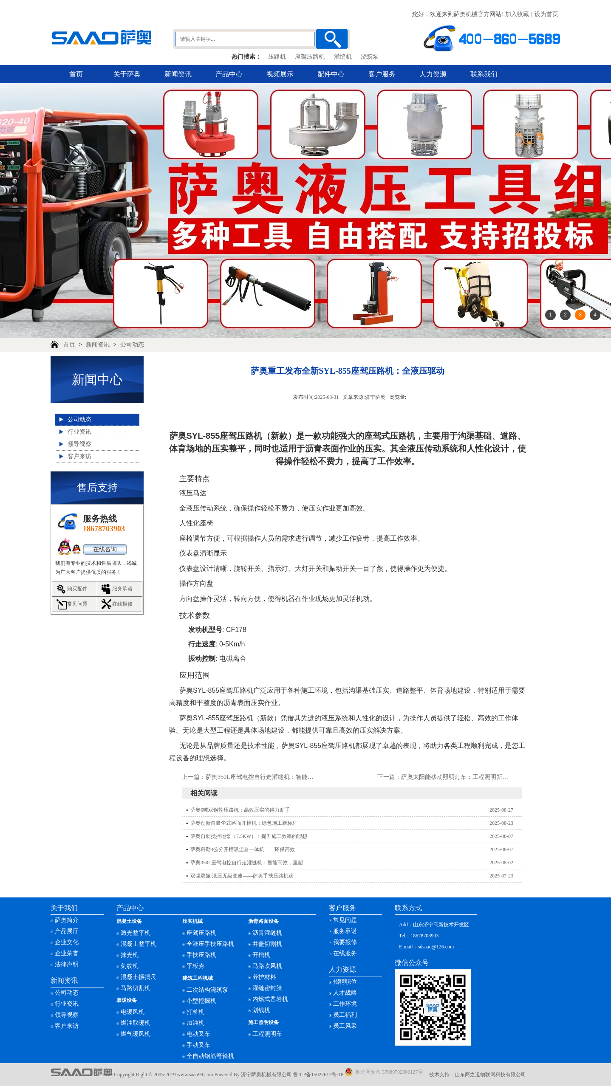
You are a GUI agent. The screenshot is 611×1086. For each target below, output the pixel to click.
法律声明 (67, 964)
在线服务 (345, 953)
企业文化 (67, 942)
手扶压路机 (201, 955)
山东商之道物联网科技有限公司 (490, 1075)
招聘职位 (345, 982)
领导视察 (79, 444)
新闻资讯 (178, 74)
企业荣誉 (67, 953)
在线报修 (122, 604)
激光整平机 (135, 933)
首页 (76, 74)
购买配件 (77, 589)
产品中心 (229, 74)
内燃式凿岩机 (270, 999)
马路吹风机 (267, 966)
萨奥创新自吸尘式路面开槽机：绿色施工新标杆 (243, 823)
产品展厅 (67, 931)
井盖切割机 (267, 944)
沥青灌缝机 (267, 933)
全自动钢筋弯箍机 (210, 1056)
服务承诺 (122, 589)
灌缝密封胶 (267, 988)
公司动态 (132, 344)
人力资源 (433, 74)
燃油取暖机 (135, 1023)
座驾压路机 (310, 57)
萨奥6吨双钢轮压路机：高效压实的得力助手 (240, 810)
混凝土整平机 (138, 944)
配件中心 (331, 74)
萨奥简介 (67, 920)
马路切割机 (135, 988)
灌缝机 (343, 57)
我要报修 (345, 942)
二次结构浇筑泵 (207, 990)
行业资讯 (79, 432)
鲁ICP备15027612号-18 (318, 1075)
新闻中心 (97, 379)
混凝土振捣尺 (138, 977)
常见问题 (77, 604)
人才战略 (345, 993)
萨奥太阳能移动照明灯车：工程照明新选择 (457, 777)
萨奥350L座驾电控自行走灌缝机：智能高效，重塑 (271, 777)
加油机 (195, 1023)
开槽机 (261, 955)
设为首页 (546, 14)
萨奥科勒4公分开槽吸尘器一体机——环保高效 (242, 849)
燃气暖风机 (135, 1034)
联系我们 (484, 74)
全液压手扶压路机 (210, 944)
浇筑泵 (370, 57)
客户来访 (79, 456)
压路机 (277, 57)
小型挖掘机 (201, 1001)
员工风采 (345, 1026)
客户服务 (382, 74)
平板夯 (195, 966)
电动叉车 (198, 1034)
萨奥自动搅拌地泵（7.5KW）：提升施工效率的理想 (248, 836)
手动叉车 (198, 1045)
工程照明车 (267, 1034)
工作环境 (345, 1004)
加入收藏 (517, 14)
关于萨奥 (127, 74)
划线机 (261, 1010)
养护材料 (264, 977)
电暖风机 (132, 1012)
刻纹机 (130, 966)
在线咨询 (105, 549)
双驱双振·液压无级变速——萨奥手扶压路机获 (242, 876)
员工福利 (345, 1015)
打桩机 (195, 1012)
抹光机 (130, 955)
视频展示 (280, 74)
